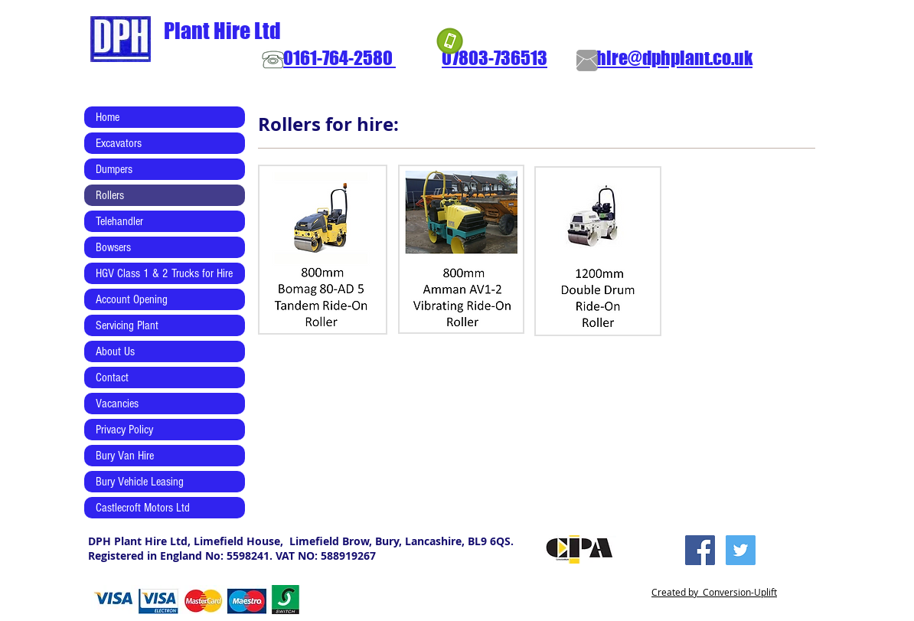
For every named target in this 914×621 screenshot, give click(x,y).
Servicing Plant (127, 325)
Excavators (119, 143)
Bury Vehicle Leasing (140, 482)
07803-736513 (494, 58)
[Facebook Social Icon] (700, 550)
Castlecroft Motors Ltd (143, 508)
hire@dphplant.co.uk (674, 58)
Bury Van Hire (125, 455)
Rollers (110, 195)
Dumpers (114, 169)
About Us (115, 351)
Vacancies (117, 403)
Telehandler (119, 221)
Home (107, 117)
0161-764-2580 (339, 58)
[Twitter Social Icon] (741, 550)
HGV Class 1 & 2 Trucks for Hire (164, 273)
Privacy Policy (124, 429)
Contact (112, 377)
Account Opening (132, 299)
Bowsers (113, 247)
